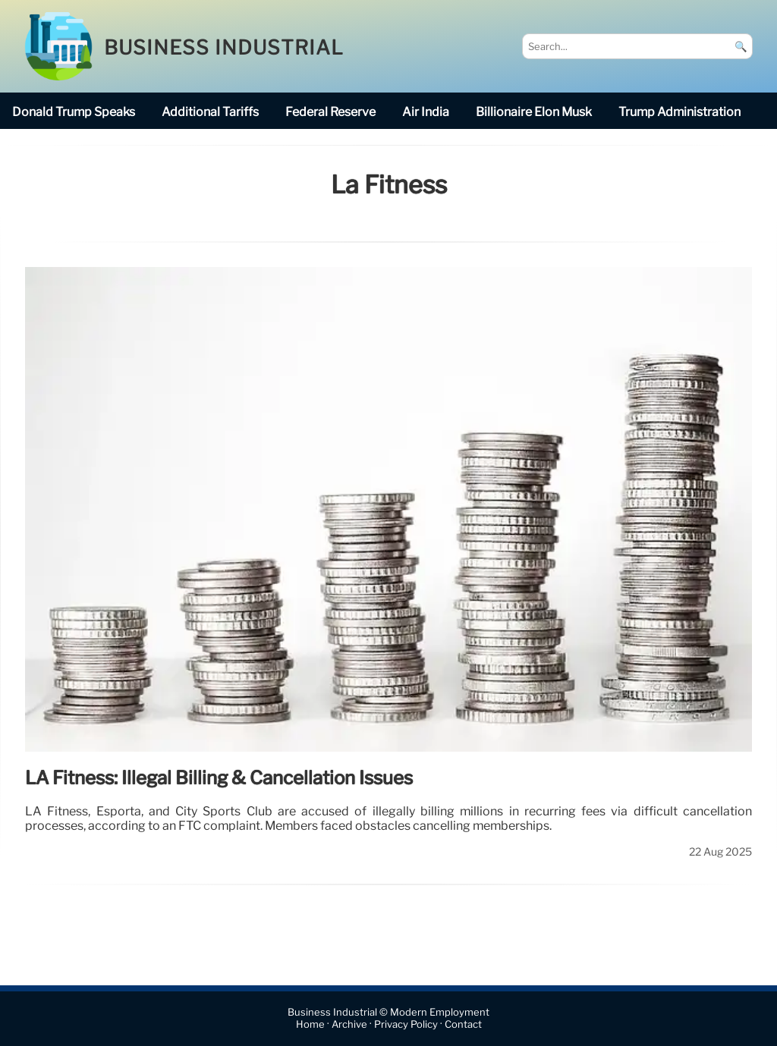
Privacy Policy (406, 1025)
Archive (349, 1025)
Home (310, 1025)
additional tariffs (210, 112)
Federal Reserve (330, 112)
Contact (463, 1025)
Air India (425, 112)
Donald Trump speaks (73, 112)
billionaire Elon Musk (534, 112)
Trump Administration (679, 112)
